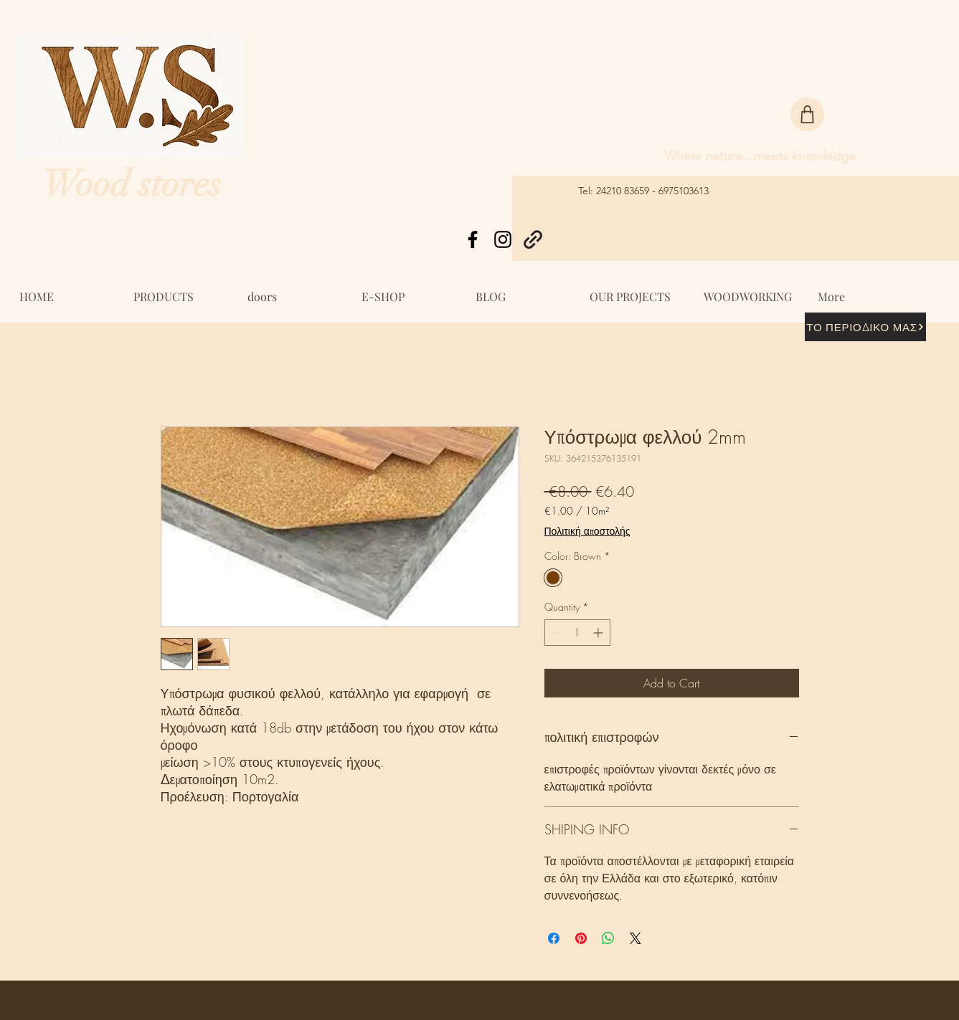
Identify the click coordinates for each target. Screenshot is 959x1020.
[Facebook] (472, 239)
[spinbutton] (577, 632)
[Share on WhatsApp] (608, 938)
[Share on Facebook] (553, 938)
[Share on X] (635, 938)
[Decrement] (555, 632)
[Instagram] (502, 239)
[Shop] (807, 114)
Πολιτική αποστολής (587, 531)
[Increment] (599, 632)
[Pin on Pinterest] (581, 938)
